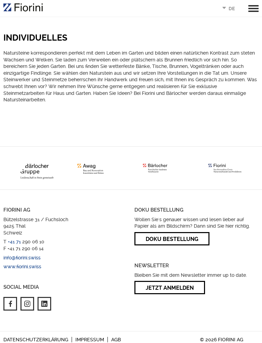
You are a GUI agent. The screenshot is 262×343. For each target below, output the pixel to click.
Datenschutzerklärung (35, 339)
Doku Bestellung (172, 239)
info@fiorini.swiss (22, 257)
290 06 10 (33, 241)
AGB (116, 339)
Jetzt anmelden (170, 288)
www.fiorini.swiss (22, 266)
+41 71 (15, 241)
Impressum (89, 339)
